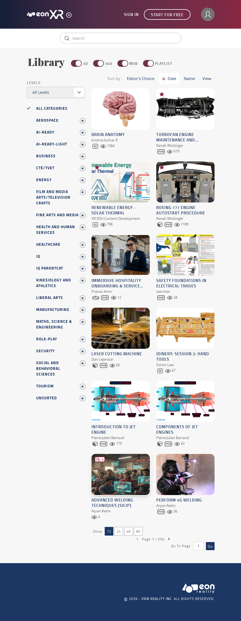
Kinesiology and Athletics (60, 282)
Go (210, 543)
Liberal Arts (60, 298)
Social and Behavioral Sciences (60, 368)
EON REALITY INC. (157, 595)
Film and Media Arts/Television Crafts (60, 197)
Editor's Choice (140, 78)
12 (109, 528)
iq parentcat (60, 268)
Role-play (60, 339)
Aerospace (60, 120)
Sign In (131, 14)
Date (169, 78)
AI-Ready (60, 132)
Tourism (60, 386)
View (206, 78)
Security (60, 351)
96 (138, 528)
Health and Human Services (60, 229)
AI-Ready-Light (60, 144)
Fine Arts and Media (60, 215)
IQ (60, 256)
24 (119, 528)
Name (189, 78)
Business (60, 156)
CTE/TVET (60, 168)
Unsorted (60, 398)
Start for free (167, 15)
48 (128, 528)
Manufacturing (60, 310)
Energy (60, 180)
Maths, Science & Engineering (60, 324)
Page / (153, 535)
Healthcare (60, 244)
